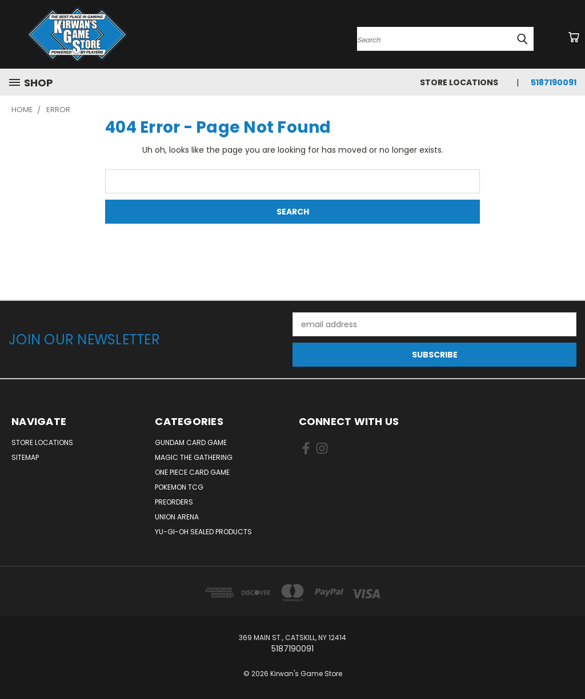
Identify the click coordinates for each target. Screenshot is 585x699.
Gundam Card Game (191, 442)
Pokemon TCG (179, 487)
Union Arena (177, 517)
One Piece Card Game (192, 472)
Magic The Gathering (194, 457)
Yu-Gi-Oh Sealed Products (203, 532)
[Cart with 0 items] (573, 37)
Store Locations (459, 82)
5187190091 (553, 82)
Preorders (174, 502)
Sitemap (25, 457)
